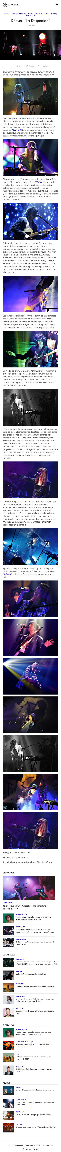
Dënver (30, 14)
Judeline (19, 971)
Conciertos (21, 14)
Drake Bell (20, 1008)
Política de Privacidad (44, 1145)
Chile (14, 14)
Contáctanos (29, 1145)
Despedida (38, 14)
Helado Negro (21, 914)
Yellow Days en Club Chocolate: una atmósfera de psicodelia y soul (26, 907)
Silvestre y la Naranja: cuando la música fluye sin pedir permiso (34, 1046)
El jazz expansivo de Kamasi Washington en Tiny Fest (36, 1127)
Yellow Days (7, 903)
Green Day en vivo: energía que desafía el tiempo (34, 1115)
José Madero (20, 927)
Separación (30, 15)
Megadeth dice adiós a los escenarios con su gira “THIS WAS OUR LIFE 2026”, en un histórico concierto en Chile (37, 963)
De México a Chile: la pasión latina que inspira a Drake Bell (34, 1070)
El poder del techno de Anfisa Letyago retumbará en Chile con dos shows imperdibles (35, 1000)
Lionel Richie (21, 1099)
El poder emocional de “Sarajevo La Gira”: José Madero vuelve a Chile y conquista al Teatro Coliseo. (35, 931)
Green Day (19, 1112)
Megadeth (20, 959)
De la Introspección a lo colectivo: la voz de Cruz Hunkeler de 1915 (33, 1058)
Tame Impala (20, 984)
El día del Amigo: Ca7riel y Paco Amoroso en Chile (35, 1090)
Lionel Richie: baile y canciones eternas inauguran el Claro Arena (35, 1103)
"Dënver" (16, 130)
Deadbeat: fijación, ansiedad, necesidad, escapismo (35, 986)
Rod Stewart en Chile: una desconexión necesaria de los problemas (35, 943)
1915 (17, 1054)
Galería (46, 14)
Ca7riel (18, 1087)
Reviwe (53, 14)
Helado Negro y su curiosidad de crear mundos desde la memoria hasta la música (33, 918)
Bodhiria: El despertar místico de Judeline (31, 974)
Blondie (7, 14)
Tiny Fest (19, 1124)
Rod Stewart (21, 939)
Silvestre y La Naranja (24, 1042)
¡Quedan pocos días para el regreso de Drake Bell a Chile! (35, 1012)
